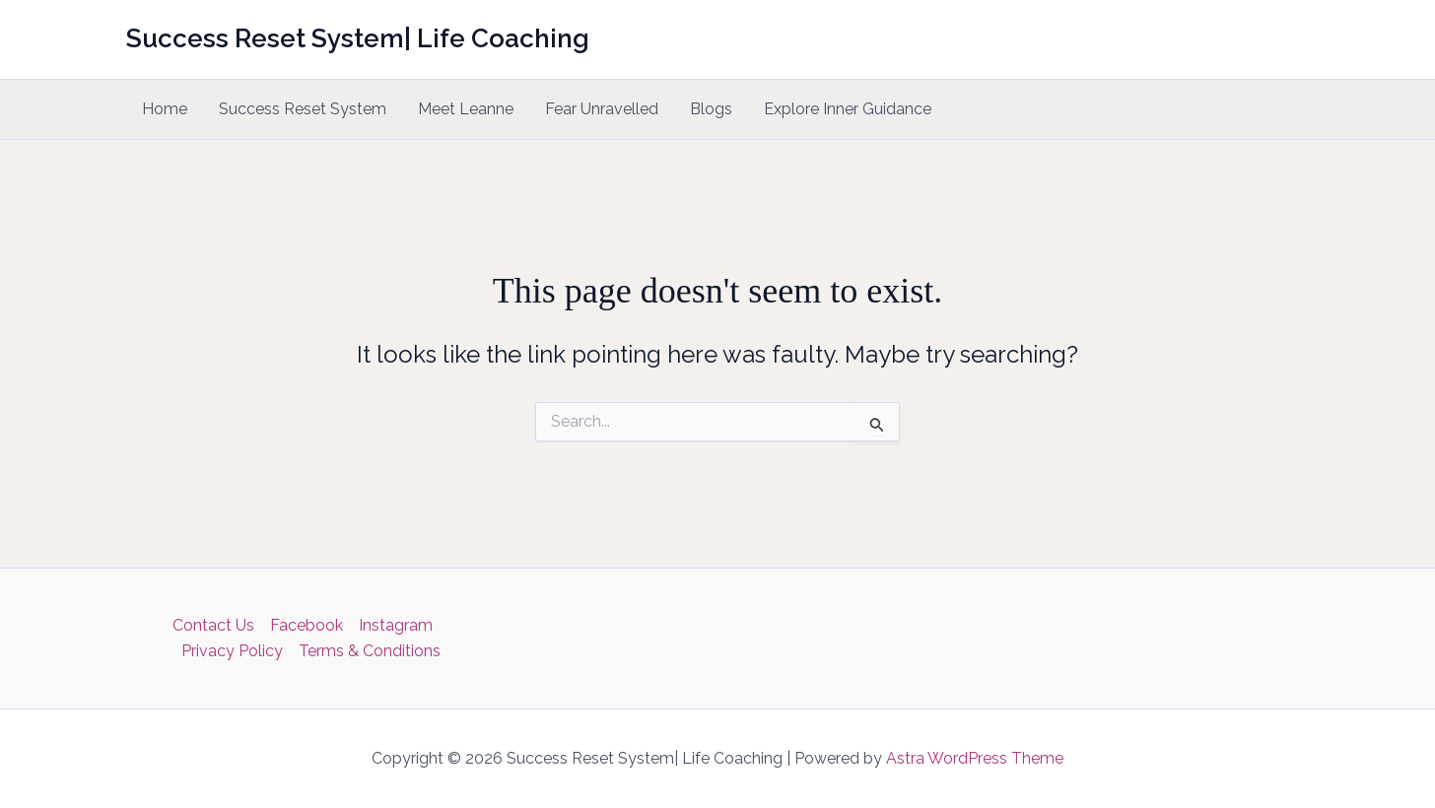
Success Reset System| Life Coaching (357, 38)
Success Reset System (302, 109)
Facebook (306, 625)
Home (164, 109)
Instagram (396, 625)
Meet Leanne (465, 109)
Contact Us (213, 625)
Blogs (711, 109)
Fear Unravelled (601, 109)
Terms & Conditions (370, 650)
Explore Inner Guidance (847, 109)
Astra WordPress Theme (974, 758)
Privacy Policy (232, 650)
